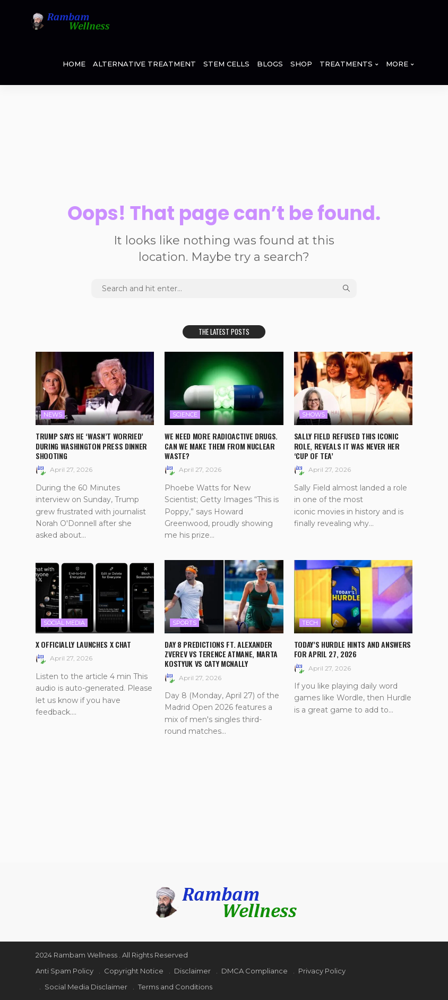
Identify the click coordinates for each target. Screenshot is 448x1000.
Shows (313, 414)
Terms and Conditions (175, 986)
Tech (310, 622)
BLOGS (270, 64)
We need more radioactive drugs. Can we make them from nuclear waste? (221, 445)
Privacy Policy (322, 971)
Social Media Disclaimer (86, 986)
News (53, 414)
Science (185, 414)
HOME (74, 64)
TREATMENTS (346, 64)
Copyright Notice (133, 971)
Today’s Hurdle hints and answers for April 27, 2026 (352, 649)
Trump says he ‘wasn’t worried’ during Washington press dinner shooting (91, 445)
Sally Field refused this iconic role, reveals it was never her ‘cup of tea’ (347, 445)
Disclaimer (192, 971)
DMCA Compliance (254, 971)
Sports (184, 622)
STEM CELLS (226, 64)
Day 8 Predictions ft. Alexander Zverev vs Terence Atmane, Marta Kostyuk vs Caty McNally (221, 654)
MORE (397, 64)
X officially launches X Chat (83, 644)
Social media (64, 622)
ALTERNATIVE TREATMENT (144, 64)
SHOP (301, 64)
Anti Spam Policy (64, 971)
